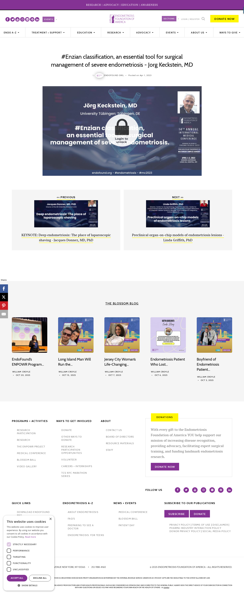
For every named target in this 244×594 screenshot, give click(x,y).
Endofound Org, (114, 75)
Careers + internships (76, 466)
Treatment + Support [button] (47, 32)
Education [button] (85, 32)
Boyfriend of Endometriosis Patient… (208, 364)
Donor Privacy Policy (184, 531)
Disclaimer (220, 524)
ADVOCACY (111, 5)
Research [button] (114, 32)
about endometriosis (83, 512)
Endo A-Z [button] (10, 32)
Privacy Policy (179, 524)
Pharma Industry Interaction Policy (195, 528)
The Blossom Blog (122, 303)
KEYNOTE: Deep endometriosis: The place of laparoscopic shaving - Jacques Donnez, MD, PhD (66, 237)
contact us (114, 430)
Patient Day (127, 525)
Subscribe (176, 514)
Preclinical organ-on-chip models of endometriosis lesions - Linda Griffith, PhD (178, 237)
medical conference (31, 453)
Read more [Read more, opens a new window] (30, 536)
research (23, 439)
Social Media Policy (216, 531)
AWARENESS (149, 5)
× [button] (50, 519)
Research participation (26, 432)
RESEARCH (93, 5)
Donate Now (224, 19)
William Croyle (21, 371)
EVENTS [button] (171, 32)
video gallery (27, 466)
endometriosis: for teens (86, 535)
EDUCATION (129, 5)
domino (166, 587)
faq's (71, 518)
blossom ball (26, 459)
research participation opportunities (71, 450)
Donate (200, 514)
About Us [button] (198, 32)
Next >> (178, 197)
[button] (29, 585)
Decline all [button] (40, 578)
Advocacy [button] (143, 32)
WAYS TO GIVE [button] (228, 32)
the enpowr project (31, 446)
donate (66, 430)
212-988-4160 (98, 567)
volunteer (68, 459)
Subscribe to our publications (189, 503)
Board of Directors (120, 436)
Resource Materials (120, 443)
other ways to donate (71, 438)
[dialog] (28, 553)
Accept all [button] (17, 578)
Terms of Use (201, 524)
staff (109, 449)
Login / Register (190, 19)
